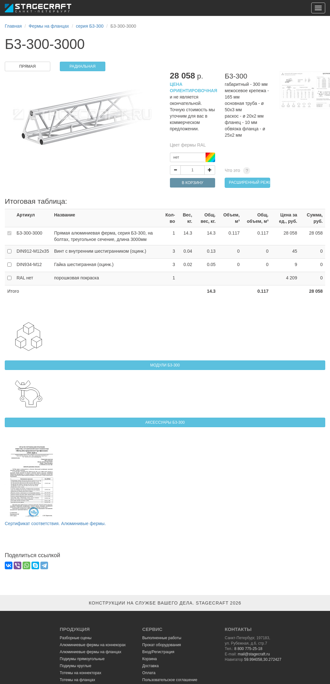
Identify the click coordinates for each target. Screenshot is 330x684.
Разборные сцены (76, 638)
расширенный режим (249, 182)
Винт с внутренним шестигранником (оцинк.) (100, 251)
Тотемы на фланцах (77, 680)
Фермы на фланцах (49, 26)
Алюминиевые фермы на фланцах (90, 652)
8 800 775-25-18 (248, 648)
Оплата (148, 673)
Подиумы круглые (75, 666)
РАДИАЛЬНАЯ (82, 66)
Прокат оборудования (161, 645)
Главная (13, 26)
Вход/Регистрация (158, 652)
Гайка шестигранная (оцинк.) (84, 264)
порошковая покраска (76, 277)
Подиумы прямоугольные (82, 659)
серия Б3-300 (90, 26)
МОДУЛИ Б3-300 (165, 365)
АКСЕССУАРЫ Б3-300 (165, 422)
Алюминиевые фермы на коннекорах (93, 645)
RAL (25, 277)
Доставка (150, 666)
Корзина (149, 659)
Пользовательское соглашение (169, 680)
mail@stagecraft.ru (254, 654)
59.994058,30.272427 (262, 659)
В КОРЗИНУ (192, 183)
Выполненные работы (161, 638)
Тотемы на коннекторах (80, 673)
